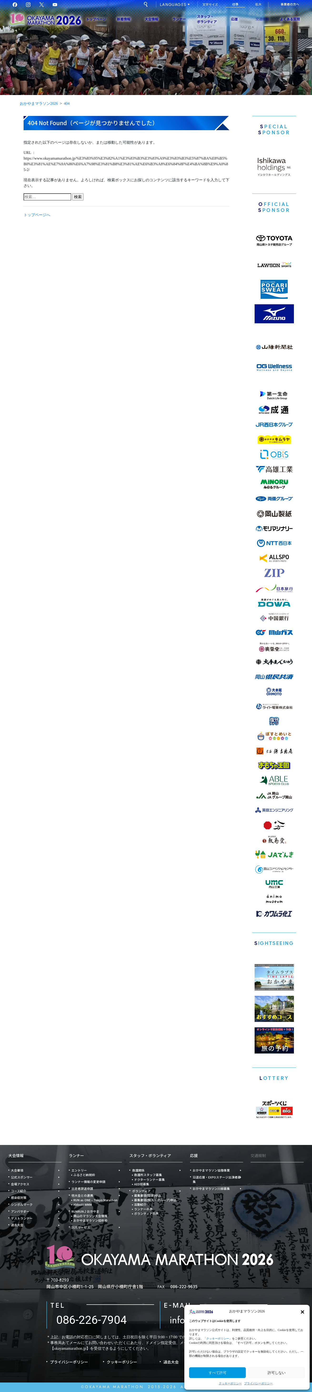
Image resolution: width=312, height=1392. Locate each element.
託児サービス (80, 1227)
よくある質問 (290, 18)
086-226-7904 (91, 1320)
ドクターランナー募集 (149, 1179)
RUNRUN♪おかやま (85, 1211)
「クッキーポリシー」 (217, 1338)
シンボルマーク (22, 1204)
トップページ (96, 18)
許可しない (277, 1373)
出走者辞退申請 (82, 1188)
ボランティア (141, 1191)
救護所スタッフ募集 (148, 1175)
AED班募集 (141, 1184)
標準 (235, 4)
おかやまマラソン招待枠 (90, 1220)
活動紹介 (140, 1204)
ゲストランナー (22, 1218)
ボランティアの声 (146, 1213)
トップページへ (37, 216)
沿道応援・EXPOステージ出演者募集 (217, 1179)
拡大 (258, 4)
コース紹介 (18, 1191)
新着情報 (123, 18)
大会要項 (17, 1170)
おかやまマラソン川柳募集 (211, 1188)
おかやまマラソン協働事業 (211, 1170)
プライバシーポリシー (258, 1383)
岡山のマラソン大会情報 (90, 1216)
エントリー (79, 1170)
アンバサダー (20, 1211)
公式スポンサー (22, 1177)
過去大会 (17, 1225)
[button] (302, 1311)
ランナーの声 (143, 1209)
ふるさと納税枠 (84, 1175)
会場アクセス (20, 1184)
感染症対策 (18, 1197)
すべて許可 (217, 1373)
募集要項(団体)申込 (147, 1195)
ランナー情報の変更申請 (88, 1181)
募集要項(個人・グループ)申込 (155, 1200)
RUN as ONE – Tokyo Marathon (95, 1200)
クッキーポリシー (230, 1383)
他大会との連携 (82, 1195)
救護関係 (138, 1170)
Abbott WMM (82, 1204)
